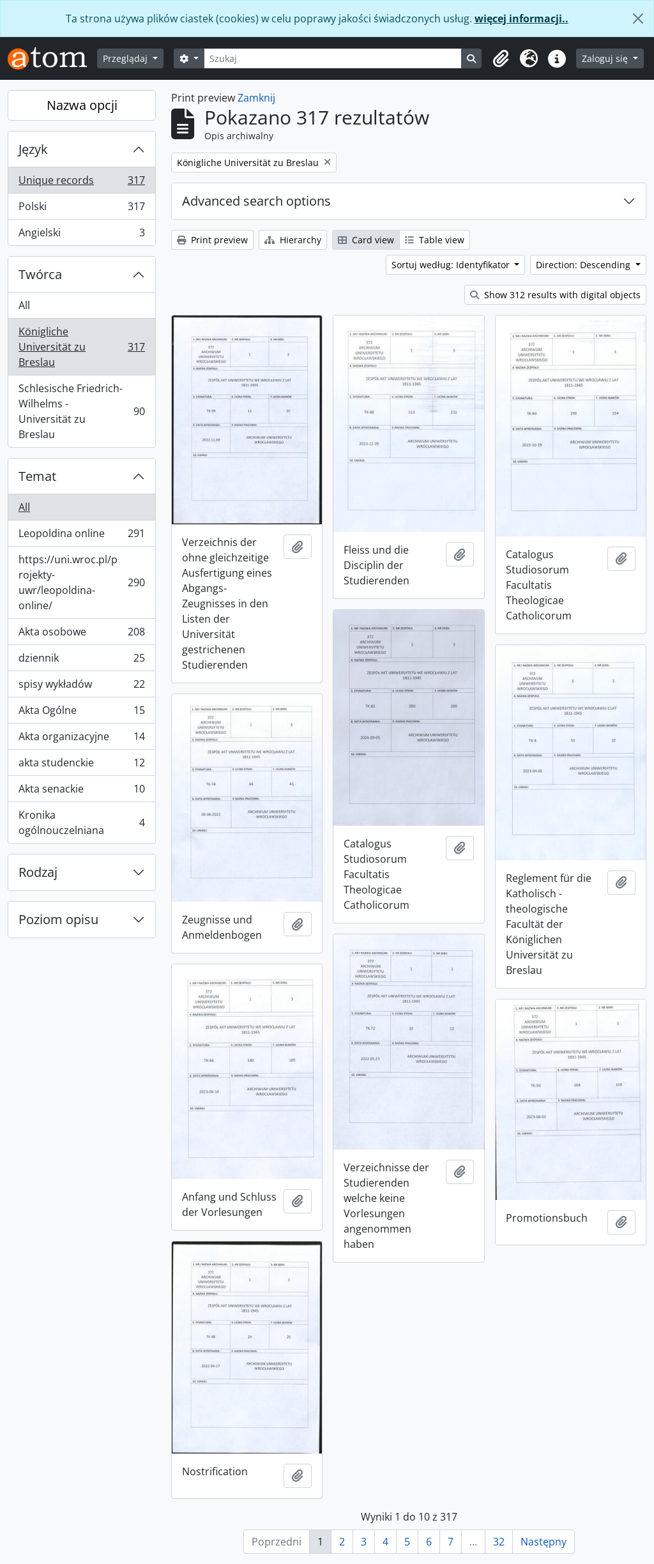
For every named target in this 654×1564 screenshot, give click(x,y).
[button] (501, 59)
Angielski (81, 235)
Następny (544, 1542)
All (24, 305)
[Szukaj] (333, 58)
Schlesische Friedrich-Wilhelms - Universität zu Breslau (81, 411)
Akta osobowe (81, 634)
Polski (81, 209)
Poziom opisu (58, 919)
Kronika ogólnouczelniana (81, 822)
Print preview (212, 240)
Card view (366, 240)
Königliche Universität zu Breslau (81, 346)
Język (33, 149)
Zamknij (256, 98)
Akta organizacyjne (81, 739)
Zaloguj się (606, 58)
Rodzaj (38, 872)
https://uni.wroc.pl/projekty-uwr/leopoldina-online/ (81, 582)
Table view (434, 240)
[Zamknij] (638, 18)
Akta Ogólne (81, 713)
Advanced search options (256, 200)
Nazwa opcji (82, 105)
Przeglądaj (126, 58)
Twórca (40, 274)
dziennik (81, 660)
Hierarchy (292, 240)
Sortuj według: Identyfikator (452, 265)
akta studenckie (81, 765)
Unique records (81, 183)
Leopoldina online (81, 536)
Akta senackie (81, 791)
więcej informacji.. (521, 18)
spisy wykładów (81, 686)
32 (499, 1542)
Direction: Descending (584, 265)
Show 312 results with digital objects (555, 295)
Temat (37, 476)
